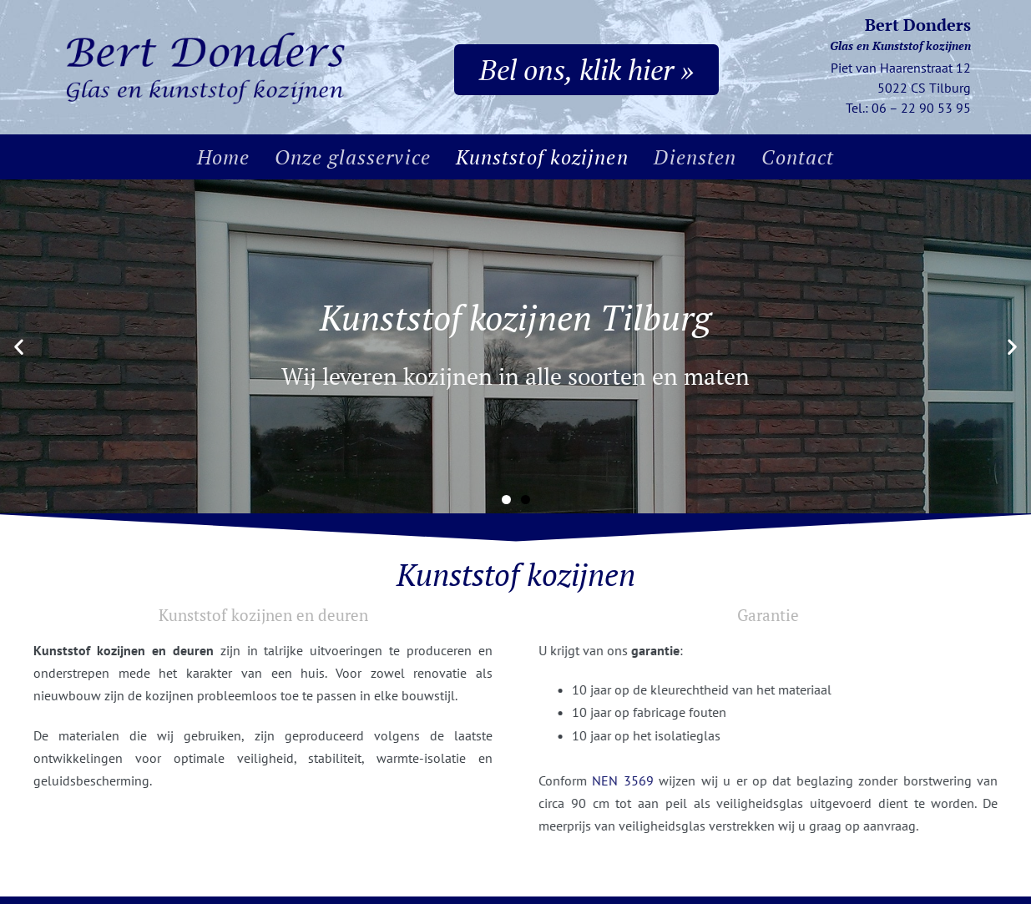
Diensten (695, 157)
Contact (797, 157)
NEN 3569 (664, 780)
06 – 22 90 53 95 (921, 107)
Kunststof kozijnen (542, 157)
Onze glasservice (353, 157)
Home (223, 157)
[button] (18, 346)
